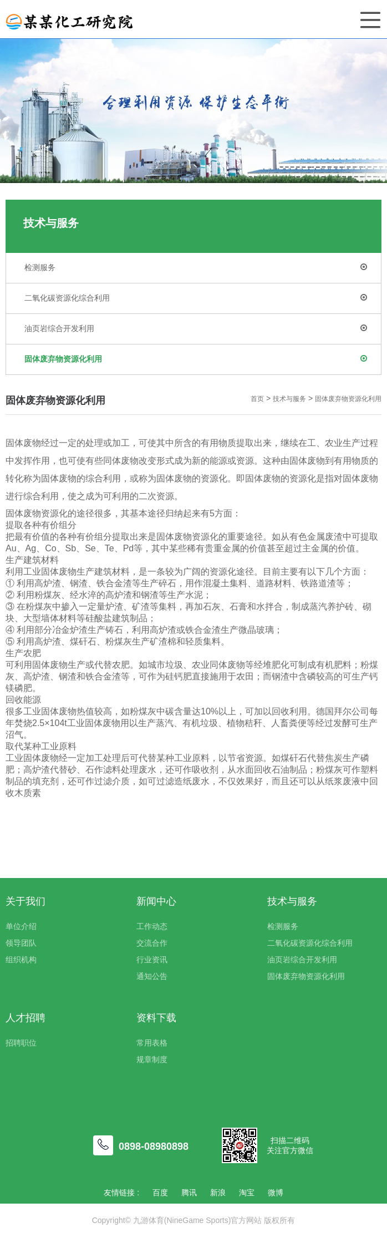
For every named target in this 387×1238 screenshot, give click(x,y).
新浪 (218, 1192)
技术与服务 (289, 399)
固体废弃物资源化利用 (195, 358)
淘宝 (246, 1192)
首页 (257, 399)
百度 (160, 1192)
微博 (275, 1192)
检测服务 (195, 267)
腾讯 (189, 1192)
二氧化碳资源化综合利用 (195, 297)
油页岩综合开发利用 (195, 328)
